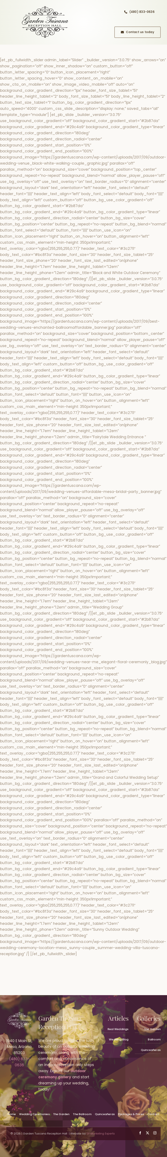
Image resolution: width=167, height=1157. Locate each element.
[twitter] (147, 1132)
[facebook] (140, 1132)
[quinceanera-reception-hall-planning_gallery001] (45, 5)
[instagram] (154, 1132)
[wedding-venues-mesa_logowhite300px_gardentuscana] (19, 1013)
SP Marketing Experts (101, 1134)
